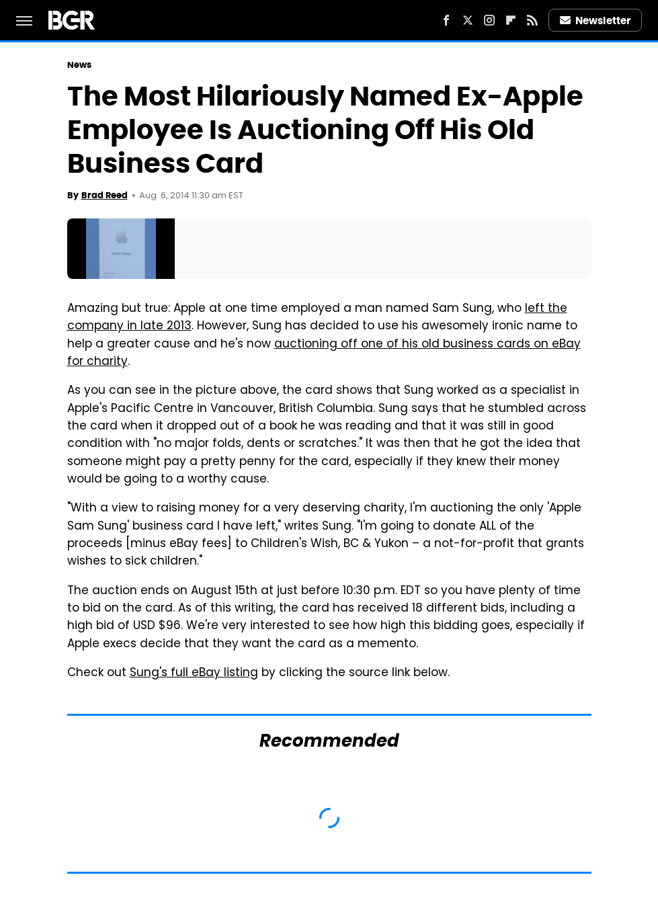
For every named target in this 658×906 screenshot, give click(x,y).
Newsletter (595, 20)
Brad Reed (104, 195)
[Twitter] (467, 20)
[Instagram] (489, 20)
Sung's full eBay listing (194, 673)
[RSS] (532, 20)
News (79, 65)
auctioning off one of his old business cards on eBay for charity (324, 353)
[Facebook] (446, 20)
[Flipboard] (510, 20)
